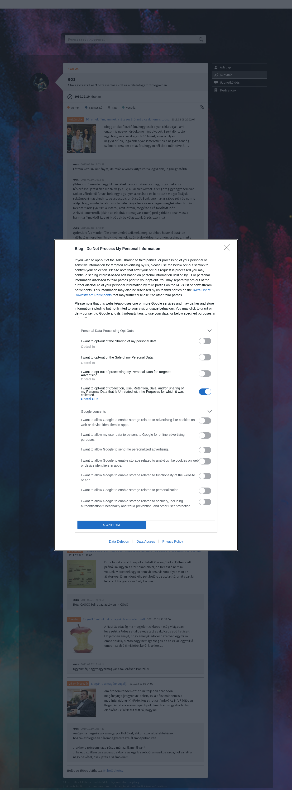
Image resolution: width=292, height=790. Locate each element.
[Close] (228, 249)
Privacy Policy (172, 541)
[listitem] (146, 330)
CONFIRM (112, 525)
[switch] (205, 341)
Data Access (145, 541)
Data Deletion (119, 541)
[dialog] (146, 395)
